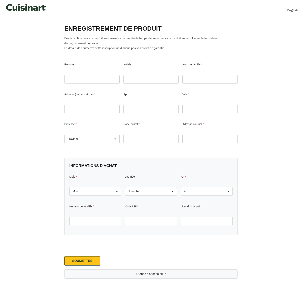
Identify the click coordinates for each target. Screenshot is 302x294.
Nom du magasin (191, 206)
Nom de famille (192, 64)
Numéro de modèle (81, 206)
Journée (131, 176)
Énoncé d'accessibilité (151, 274)
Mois (73, 176)
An (183, 176)
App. (126, 94)
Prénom (70, 64)
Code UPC (131, 206)
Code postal (131, 124)
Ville (185, 94)
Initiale (127, 64)
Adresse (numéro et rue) (79, 94)
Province (70, 124)
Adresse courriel (193, 124)
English (292, 10)
